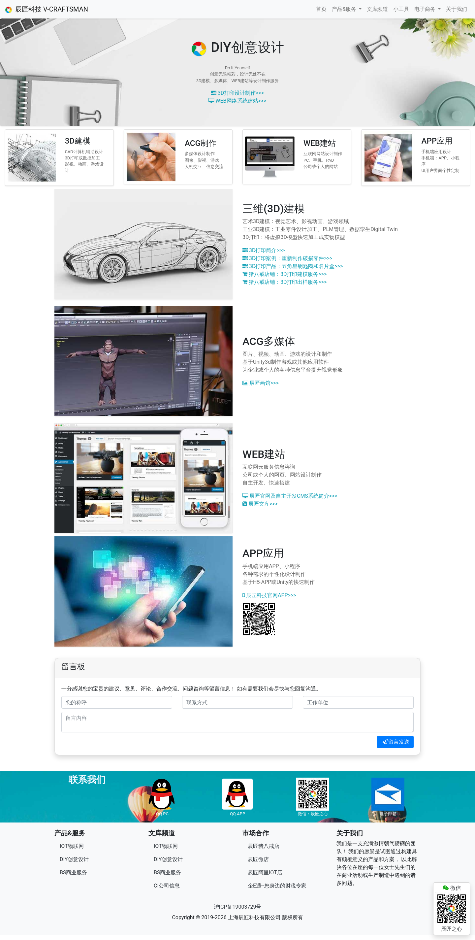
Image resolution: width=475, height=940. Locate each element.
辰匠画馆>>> (260, 383)
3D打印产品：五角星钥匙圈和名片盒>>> (292, 266)
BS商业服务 (73, 872)
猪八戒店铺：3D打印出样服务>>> (284, 282)
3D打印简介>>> (263, 250)
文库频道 (377, 9)
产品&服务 (345, 9)
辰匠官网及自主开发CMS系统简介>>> (289, 496)
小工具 (401, 9)
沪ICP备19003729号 (238, 907)
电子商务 (425, 9)
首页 (321, 9)
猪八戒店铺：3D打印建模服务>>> (284, 274)
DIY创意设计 (74, 859)
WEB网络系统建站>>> (237, 101)
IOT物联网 (72, 846)
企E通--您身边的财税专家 (277, 886)
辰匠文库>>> (260, 504)
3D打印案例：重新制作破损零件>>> (287, 258)
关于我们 (456, 9)
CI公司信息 (167, 886)
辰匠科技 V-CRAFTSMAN (46, 9)
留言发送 (395, 742)
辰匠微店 (258, 859)
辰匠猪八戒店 (263, 846)
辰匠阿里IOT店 (265, 872)
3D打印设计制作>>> (237, 93)
